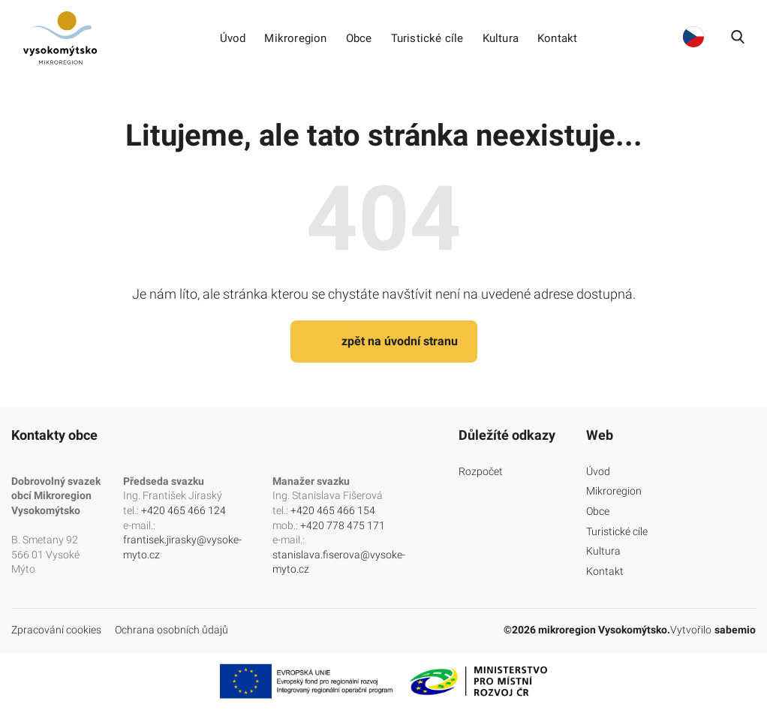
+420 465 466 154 (332, 510)
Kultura (501, 38)
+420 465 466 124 (183, 510)
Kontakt (557, 38)
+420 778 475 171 (342, 525)
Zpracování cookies (56, 630)
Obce (359, 38)
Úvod (233, 38)
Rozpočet (481, 471)
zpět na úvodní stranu (384, 341)
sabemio (735, 630)
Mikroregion (295, 38)
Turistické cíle (427, 38)
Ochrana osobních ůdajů (171, 630)
